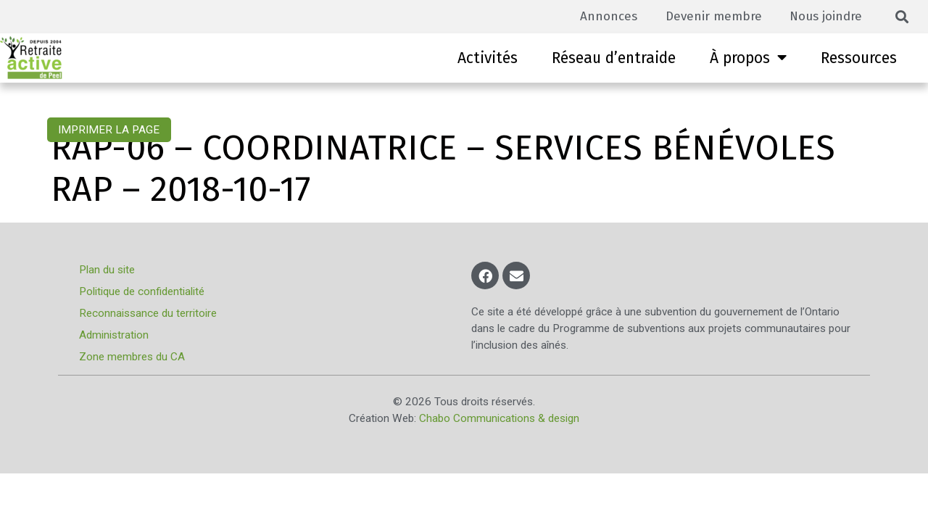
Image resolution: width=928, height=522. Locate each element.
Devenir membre (711, 16)
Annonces (604, 16)
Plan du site (108, 269)
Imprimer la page (109, 129)
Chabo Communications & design (499, 418)
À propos (748, 57)
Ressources (859, 58)
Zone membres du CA (133, 356)
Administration (114, 334)
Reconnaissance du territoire (149, 313)
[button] (902, 17)
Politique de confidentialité (142, 291)
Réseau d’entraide (614, 58)
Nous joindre (825, 16)
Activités (487, 58)
